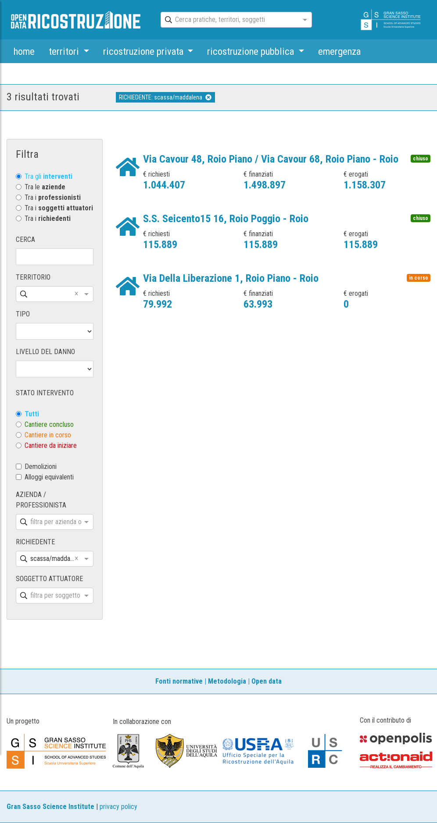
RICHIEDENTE (35, 542)
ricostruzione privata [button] (144, 51)
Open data (266, 681)
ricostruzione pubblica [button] (251, 51)
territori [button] (65, 51)
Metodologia (227, 681)
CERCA (25, 239)
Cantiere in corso (48, 435)
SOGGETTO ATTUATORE (49, 579)
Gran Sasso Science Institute (50, 806)
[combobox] (228, 20)
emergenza (339, 51)
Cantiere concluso (49, 424)
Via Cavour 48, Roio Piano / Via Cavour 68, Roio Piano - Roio (270, 159)
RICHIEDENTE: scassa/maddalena (165, 97)
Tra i (53, 197)
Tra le (45, 187)
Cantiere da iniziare (51, 445)
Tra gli (48, 176)
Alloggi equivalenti (49, 477)
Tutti (32, 414)
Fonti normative (179, 681)
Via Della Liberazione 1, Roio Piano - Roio (231, 278)
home (24, 51)
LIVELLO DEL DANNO (45, 352)
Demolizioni (41, 466)
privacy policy (118, 806)
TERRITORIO (33, 277)
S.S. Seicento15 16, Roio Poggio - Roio (225, 219)
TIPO (23, 314)
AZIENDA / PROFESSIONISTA (41, 499)
